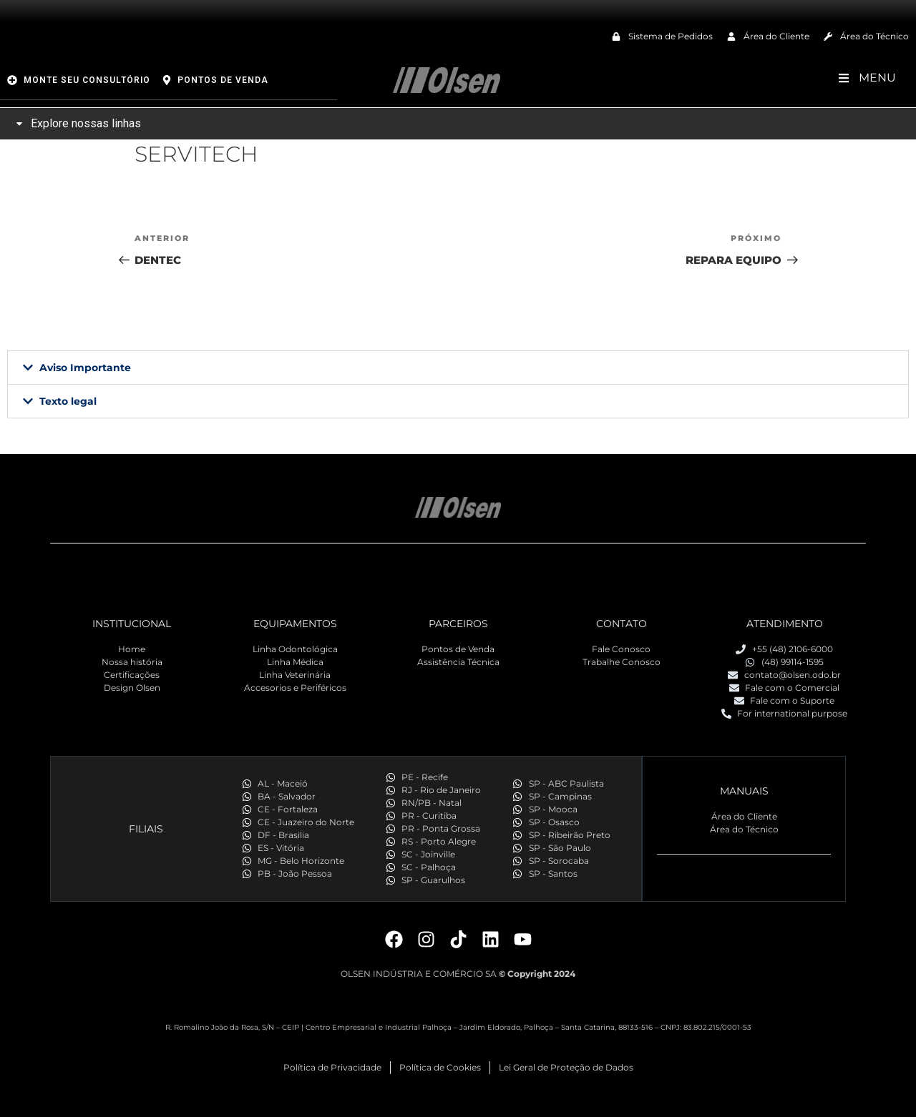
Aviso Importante (85, 367)
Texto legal (68, 401)
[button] (458, 367)
